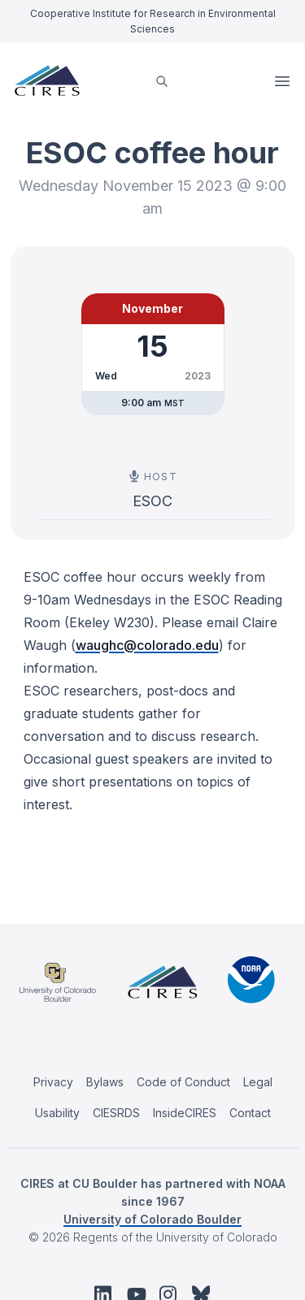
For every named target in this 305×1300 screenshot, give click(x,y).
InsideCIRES (184, 1113)
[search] (162, 81)
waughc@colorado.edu (147, 645)
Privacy (53, 1082)
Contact (250, 1113)
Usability (57, 1113)
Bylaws (105, 1082)
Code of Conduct (183, 1082)
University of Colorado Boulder (152, 1219)
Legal (257, 1082)
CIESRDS (116, 1113)
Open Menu (283, 81)
